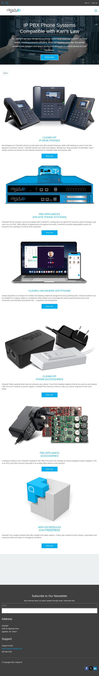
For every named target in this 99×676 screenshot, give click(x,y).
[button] (49, 57)
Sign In (86, 3)
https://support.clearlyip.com (12, 649)
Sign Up (94, 3)
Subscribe (49, 611)
